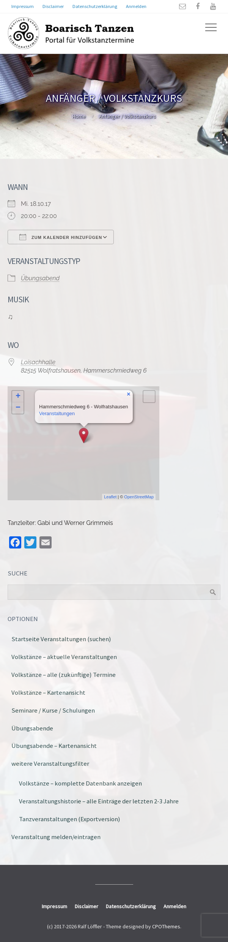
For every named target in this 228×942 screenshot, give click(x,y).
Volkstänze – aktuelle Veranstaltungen (64, 657)
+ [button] (18, 396)
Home (79, 116)
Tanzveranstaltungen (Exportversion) (69, 819)
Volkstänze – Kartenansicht (48, 692)
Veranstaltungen (57, 413)
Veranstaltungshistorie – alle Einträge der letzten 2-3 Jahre (99, 801)
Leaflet (110, 497)
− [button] (18, 408)
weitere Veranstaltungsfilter (50, 763)
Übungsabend (40, 278)
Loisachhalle (38, 362)
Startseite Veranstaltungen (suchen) (61, 639)
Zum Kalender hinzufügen (60, 237)
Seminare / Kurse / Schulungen (53, 710)
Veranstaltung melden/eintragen (56, 837)
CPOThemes (166, 926)
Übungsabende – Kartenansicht (54, 745)
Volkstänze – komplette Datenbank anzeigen (80, 783)
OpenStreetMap (139, 497)
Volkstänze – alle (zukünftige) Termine (63, 674)
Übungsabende (32, 728)
